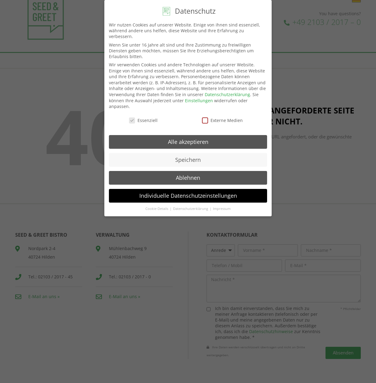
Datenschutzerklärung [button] (191, 206)
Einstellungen (199, 98)
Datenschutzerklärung (227, 92)
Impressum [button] (222, 206)
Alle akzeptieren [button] (188, 139)
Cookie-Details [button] (157, 206)
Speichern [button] (188, 157)
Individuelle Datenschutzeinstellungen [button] (188, 193)
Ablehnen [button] (188, 175)
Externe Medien (222, 118)
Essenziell (143, 118)
